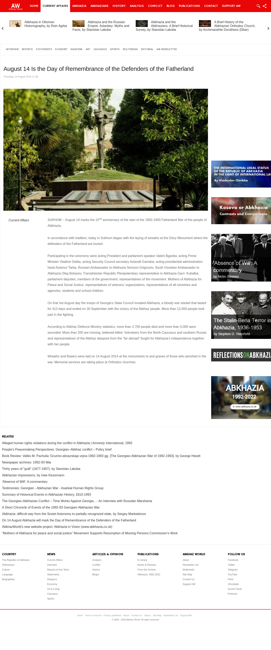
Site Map (187, 574)
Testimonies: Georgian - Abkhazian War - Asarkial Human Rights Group (52, 488)
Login (258, 6)
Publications (189, 6)
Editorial (147, 49)
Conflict (155, 6)
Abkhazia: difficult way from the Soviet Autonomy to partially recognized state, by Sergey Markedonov (74, 514)
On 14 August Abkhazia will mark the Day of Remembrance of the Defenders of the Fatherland (69, 520)
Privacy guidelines (112, 615)
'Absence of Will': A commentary (25, 481)
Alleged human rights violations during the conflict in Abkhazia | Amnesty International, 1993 (67, 443)
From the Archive (147, 569)
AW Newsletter (167, 49)
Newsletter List (191, 564)
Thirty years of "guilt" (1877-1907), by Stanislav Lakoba (41, 468)
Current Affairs (55, 6)
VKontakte (233, 584)
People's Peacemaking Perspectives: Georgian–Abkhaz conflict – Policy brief (57, 449)
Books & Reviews (147, 564)
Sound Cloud (235, 589)
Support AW (231, 6)
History (119, 6)
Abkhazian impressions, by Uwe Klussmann (33, 475)
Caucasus (100, 49)
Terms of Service (93, 615)
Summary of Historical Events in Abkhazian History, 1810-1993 (46, 494)
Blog (171, 6)
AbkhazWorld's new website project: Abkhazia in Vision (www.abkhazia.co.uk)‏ (57, 526)
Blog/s (95, 574)
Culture (6, 569)
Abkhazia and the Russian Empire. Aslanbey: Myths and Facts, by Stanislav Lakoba (100, 25)
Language (7, 574)
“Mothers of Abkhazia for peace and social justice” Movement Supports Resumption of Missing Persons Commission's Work (90, 533)
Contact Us (189, 579)
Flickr (231, 579)
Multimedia (130, 49)
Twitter (231, 564)
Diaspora (76, 49)
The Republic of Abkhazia (15, 560)
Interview (12, 49)
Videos (147, 615)
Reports (27, 49)
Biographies (8, 579)
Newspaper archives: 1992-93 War (26, 462)
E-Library (142, 560)
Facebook (233, 560)
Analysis (137, 6)
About (186, 560)
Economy (61, 49)
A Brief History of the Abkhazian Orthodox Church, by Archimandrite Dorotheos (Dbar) (227, 25)
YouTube (232, 574)
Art (88, 49)
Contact (211, 6)
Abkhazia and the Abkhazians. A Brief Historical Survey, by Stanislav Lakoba (164, 25)
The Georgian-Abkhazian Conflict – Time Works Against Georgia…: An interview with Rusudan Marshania (77, 501)
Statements (44, 49)
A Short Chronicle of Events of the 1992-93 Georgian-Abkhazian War (51, 507)
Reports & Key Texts (58, 569)
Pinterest (232, 593)
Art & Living (53, 589)
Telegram (233, 569)
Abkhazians (99, 6)
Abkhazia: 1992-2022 (149, 574)
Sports (115, 49)
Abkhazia (79, 6)
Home (34, 6)
